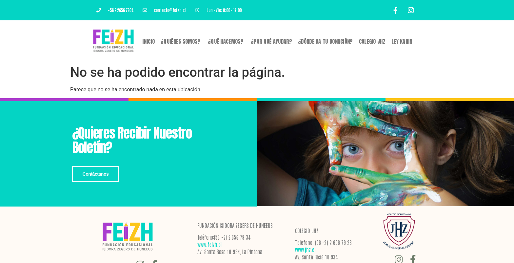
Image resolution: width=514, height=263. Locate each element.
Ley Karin (401, 41)
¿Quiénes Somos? (181, 41)
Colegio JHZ (372, 41)
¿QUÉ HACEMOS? (226, 41)
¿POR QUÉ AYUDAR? (271, 41)
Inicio (148, 41)
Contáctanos (96, 174)
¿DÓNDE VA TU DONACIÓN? (325, 41)
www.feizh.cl (209, 244)
